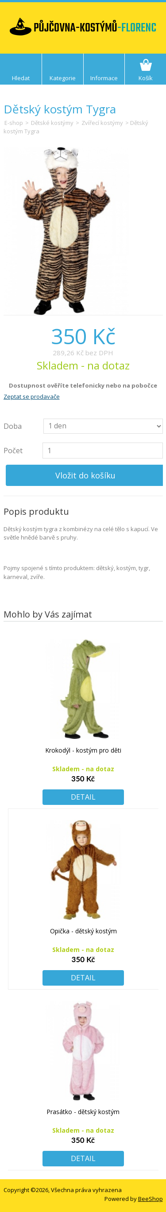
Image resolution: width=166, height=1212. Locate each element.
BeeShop (150, 1199)
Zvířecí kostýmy (102, 123)
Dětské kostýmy (52, 123)
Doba (13, 426)
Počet (13, 450)
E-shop (13, 123)
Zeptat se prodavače (32, 396)
